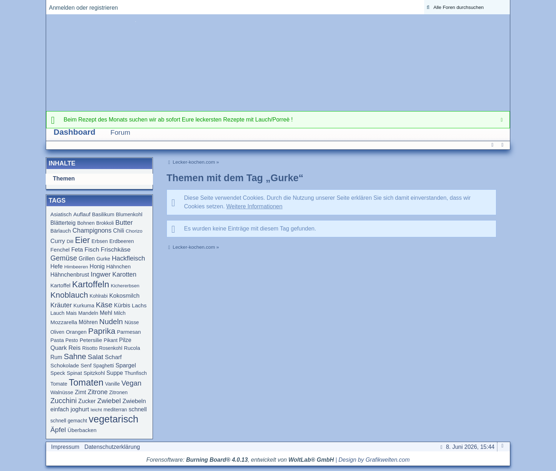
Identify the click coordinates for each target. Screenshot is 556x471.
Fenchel (60, 250)
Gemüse (63, 258)
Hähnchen (118, 266)
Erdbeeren (121, 241)
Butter (124, 222)
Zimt (80, 392)
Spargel (125, 365)
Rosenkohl (110, 348)
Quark (58, 347)
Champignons (92, 230)
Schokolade (64, 365)
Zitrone (98, 392)
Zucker (87, 401)
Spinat (74, 373)
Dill (69, 241)
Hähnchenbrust (69, 275)
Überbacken (82, 430)
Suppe (114, 373)
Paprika (101, 331)
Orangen (76, 332)
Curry (57, 241)
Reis (75, 347)
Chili (118, 231)
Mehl (106, 313)
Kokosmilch (124, 295)
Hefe (56, 266)
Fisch (91, 249)
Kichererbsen (125, 285)
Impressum (65, 447)
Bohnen (86, 223)
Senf (86, 365)
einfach (59, 409)
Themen (64, 178)
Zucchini (63, 401)
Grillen (87, 259)
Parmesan (129, 332)
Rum (56, 357)
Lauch (57, 313)
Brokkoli (105, 223)
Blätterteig (62, 223)
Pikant (111, 340)
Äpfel (58, 429)
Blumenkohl (129, 214)
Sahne (75, 356)
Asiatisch (60, 214)
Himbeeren (76, 266)
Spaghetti (103, 365)
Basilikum (103, 214)
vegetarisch (113, 419)
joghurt (79, 409)
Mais (71, 313)
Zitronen (118, 392)
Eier (82, 240)
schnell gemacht (68, 420)
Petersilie (91, 340)
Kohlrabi (99, 296)
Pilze (125, 340)
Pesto (71, 340)
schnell (138, 409)
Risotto (90, 348)
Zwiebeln (134, 401)
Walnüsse (61, 392)
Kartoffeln (90, 284)
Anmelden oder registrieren (83, 8)
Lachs (139, 305)
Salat (96, 357)
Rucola (132, 348)
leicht (96, 409)
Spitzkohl (94, 373)
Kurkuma (84, 305)
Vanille (112, 384)
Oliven (57, 332)
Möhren (88, 322)
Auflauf (81, 214)
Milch (119, 313)
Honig (97, 266)
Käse (104, 305)
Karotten (124, 274)
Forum (120, 132)
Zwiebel (109, 401)
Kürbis (122, 305)
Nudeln (111, 321)
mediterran (115, 409)
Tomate (58, 384)
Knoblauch (69, 295)
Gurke (103, 259)
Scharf (113, 357)
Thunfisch (136, 373)
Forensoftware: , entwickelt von (240, 460)
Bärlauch (60, 231)
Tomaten (86, 382)
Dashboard (74, 132)
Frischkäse (115, 249)
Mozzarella (63, 322)
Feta (77, 249)
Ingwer (101, 274)
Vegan (131, 383)
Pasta (57, 340)
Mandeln (88, 313)
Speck (57, 373)
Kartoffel (60, 285)
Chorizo (134, 231)
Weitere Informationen (254, 206)
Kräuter (61, 305)
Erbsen (99, 241)
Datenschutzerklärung (112, 447)
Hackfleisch (128, 258)
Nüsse (131, 322)
